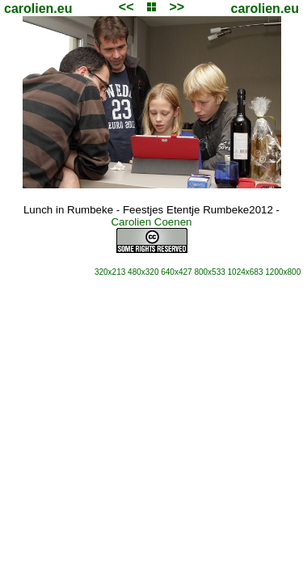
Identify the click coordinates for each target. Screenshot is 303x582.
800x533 (209, 272)
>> (176, 7)
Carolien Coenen (151, 222)
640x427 (176, 272)
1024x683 (245, 272)
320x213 (110, 272)
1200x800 (283, 272)
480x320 (143, 272)
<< (126, 7)
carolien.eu (38, 8)
